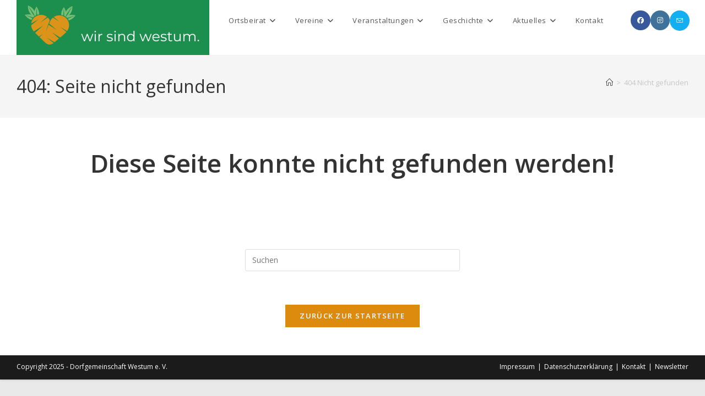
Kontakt (634, 366)
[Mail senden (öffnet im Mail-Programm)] (680, 20)
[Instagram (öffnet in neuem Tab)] (660, 20)
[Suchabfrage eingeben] (352, 260)
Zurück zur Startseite (352, 316)
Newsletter (671, 366)
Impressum (517, 366)
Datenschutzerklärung (578, 366)
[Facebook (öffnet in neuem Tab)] (640, 20)
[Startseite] (609, 82)
